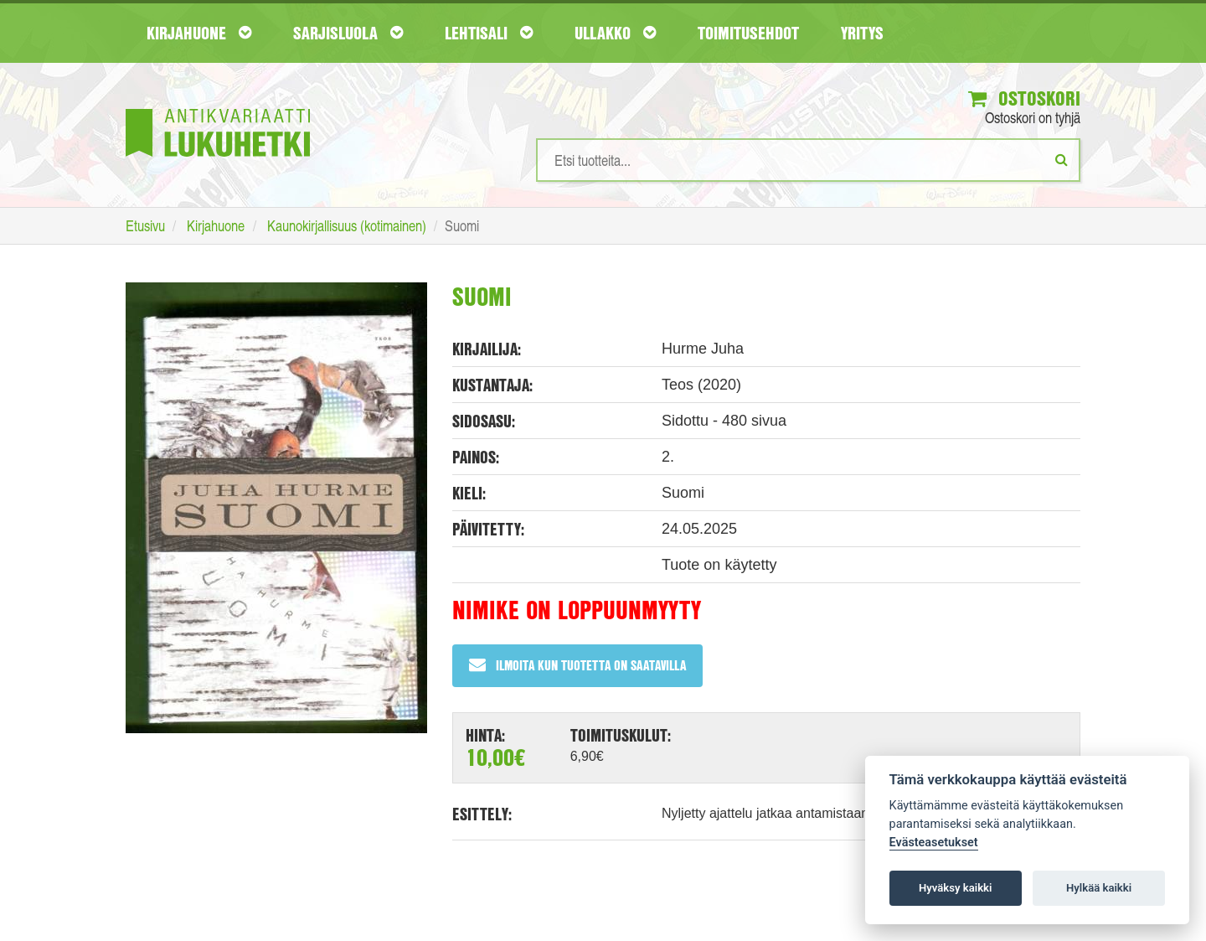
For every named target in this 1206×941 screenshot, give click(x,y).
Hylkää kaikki (1098, 888)
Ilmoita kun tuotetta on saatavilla (577, 665)
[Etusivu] (218, 107)
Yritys (862, 32)
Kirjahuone (199, 32)
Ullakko (615, 32)
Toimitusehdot (748, 32)
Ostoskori (1024, 98)
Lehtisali (489, 32)
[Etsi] (1061, 159)
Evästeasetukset (933, 842)
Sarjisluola (348, 32)
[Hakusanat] (808, 160)
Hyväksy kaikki (955, 888)
